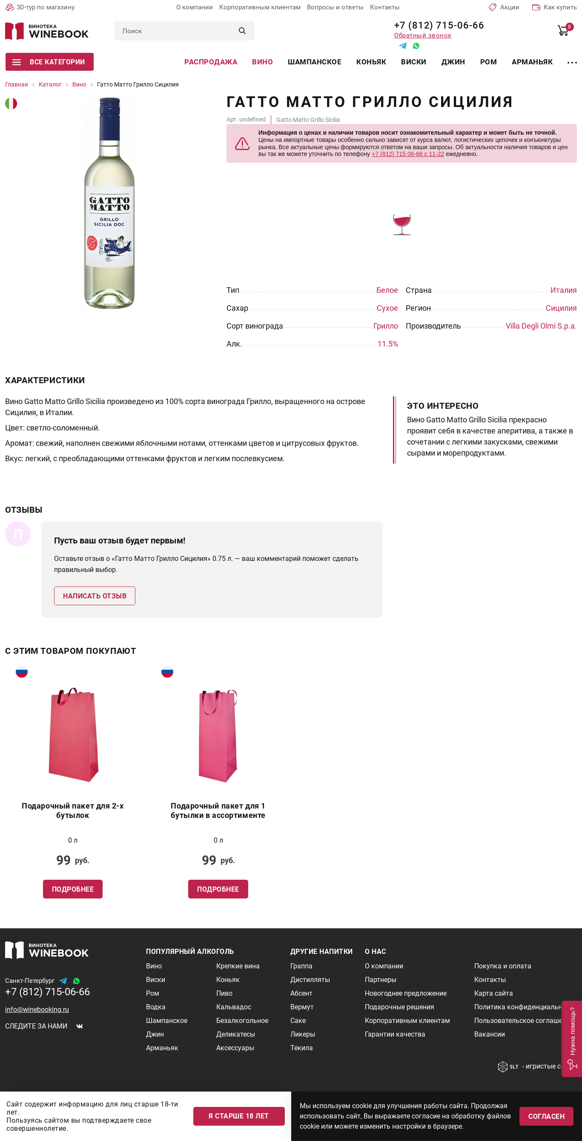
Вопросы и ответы (335, 7)
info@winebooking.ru (37, 1009)
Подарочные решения (399, 1007)
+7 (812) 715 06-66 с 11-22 (408, 153)
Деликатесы (235, 1034)
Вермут (302, 1007)
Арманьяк (532, 62)
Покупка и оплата (502, 966)
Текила (301, 1048)
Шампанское (314, 62)
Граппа (301, 966)
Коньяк (371, 62)
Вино (262, 62)
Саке (298, 1021)
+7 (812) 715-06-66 (436, 25)
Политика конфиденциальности (525, 1007)
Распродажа (210, 62)
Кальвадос (233, 1007)
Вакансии (489, 1034)
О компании (194, 7)
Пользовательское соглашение (523, 1021)
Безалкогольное (242, 1021)
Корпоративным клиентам (260, 7)
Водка (156, 1007)
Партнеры (380, 980)
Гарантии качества (395, 1034)
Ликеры (302, 1034)
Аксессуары (235, 1048)
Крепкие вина (238, 966)
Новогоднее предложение (406, 993)
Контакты (385, 7)
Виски (414, 62)
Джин (453, 62)
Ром (488, 62)
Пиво (224, 993)
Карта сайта (493, 993)
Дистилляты (310, 980)
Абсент (301, 993)
